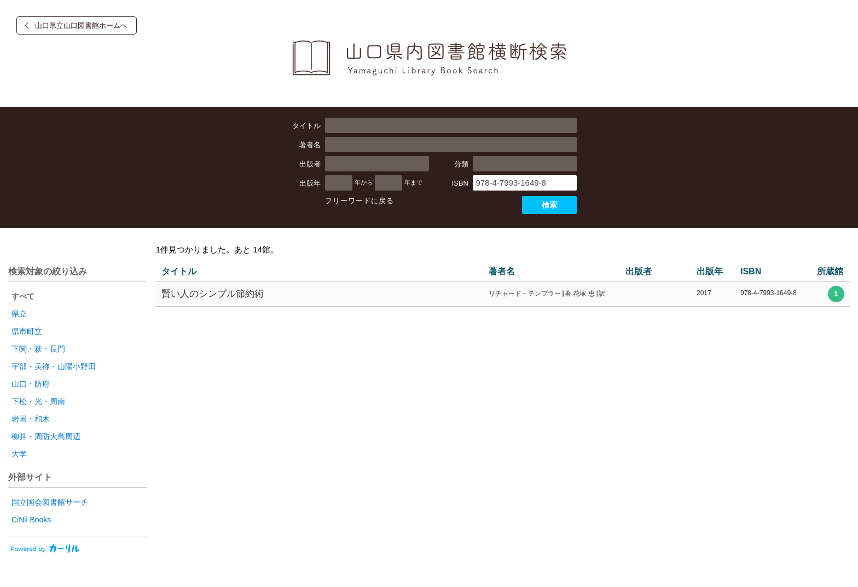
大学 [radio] (19, 454)
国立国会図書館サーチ (49, 502)
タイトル (306, 126)
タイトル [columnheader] (178, 271)
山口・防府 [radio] (30, 383)
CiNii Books (31, 519)
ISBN (460, 183)
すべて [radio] (22, 296)
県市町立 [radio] (26, 331)
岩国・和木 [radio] (30, 419)
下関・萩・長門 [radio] (38, 348)
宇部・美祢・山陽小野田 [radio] (53, 366)
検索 (549, 204)
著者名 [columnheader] (502, 271)
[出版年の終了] (388, 183)
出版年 (310, 183)
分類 (461, 164)
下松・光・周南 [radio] (38, 401)
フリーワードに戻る (359, 201)
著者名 (310, 145)
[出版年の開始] (338, 183)
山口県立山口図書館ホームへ (81, 25)
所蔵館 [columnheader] (830, 271)
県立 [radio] (19, 313)
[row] (503, 294)
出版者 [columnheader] (638, 271)
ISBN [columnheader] (750, 271)
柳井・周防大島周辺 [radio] (45, 436)
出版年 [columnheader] (710, 271)
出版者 (310, 164)
